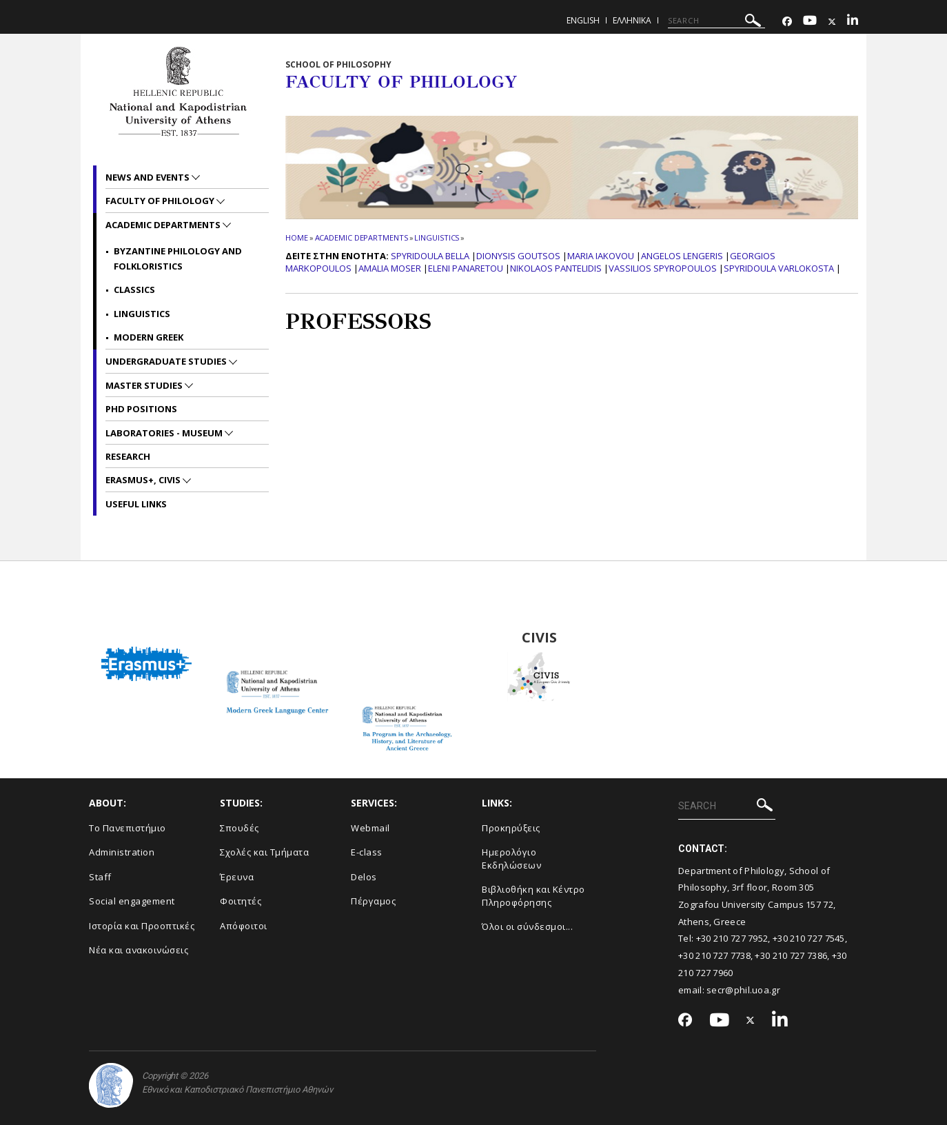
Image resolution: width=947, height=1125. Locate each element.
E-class (367, 852)
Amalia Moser (389, 268)
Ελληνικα (632, 20)
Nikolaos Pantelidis (556, 268)
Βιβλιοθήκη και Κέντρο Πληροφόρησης (533, 896)
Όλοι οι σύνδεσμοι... (527, 926)
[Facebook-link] (787, 22)
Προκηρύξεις (511, 828)
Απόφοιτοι (243, 926)
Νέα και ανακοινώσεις (138, 950)
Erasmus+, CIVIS (144, 480)
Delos (364, 877)
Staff (100, 877)
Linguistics (436, 237)
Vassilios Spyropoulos (663, 268)
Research (127, 456)
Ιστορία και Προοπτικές (141, 926)
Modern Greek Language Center (277, 638)
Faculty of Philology (160, 200)
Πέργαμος (373, 901)
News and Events (148, 177)
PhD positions (141, 409)
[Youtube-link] (810, 22)
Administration (121, 852)
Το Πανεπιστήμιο (127, 828)
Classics (134, 289)
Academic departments (361, 237)
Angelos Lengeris (682, 256)
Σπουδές (239, 828)
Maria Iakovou (600, 256)
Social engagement (132, 901)
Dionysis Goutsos (518, 256)
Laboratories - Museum (165, 433)
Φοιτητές (240, 901)
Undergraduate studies (167, 361)
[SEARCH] (716, 20)
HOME (296, 237)
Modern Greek (148, 337)
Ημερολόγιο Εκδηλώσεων (511, 858)
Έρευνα (237, 877)
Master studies (145, 385)
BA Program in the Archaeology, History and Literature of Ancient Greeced (408, 637)
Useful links (136, 504)
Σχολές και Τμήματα (264, 852)
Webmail (370, 828)
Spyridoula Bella (430, 256)
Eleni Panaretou (465, 268)
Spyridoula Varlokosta (779, 268)
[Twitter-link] (832, 22)
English (583, 20)
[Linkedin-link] (852, 22)
